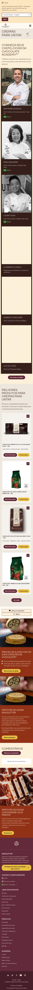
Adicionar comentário (11, 753)
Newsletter (5, 911)
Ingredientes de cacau (8, 925)
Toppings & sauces (7, 940)
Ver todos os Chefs (16, 377)
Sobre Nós (5, 902)
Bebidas (4, 946)
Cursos (4, 954)
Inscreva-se (8, 833)
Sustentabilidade (7, 899)
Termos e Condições (16, 985)
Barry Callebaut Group (8, 905)
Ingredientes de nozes (8, 928)
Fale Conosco (6, 908)
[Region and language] (16, 15)
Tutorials (4, 966)
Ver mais (16, 600)
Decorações (5, 937)
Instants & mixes (7, 943)
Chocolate (5, 922)
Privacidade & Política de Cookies (17, 988)
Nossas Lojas (6, 957)
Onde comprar (6, 914)
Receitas (4, 893)
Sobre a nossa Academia (9, 963)
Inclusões (4, 934)
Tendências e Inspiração (9, 896)
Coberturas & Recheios (8, 931)
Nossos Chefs (6, 960)
